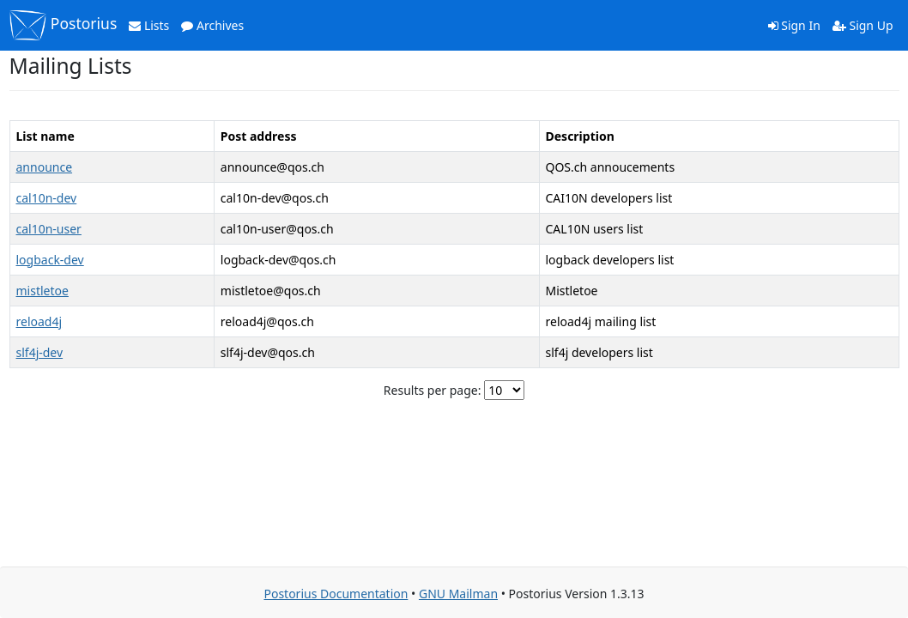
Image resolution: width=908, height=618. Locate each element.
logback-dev (50, 259)
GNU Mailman (458, 593)
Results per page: (432, 390)
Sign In (794, 25)
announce (44, 167)
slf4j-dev (40, 352)
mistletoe (42, 290)
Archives (212, 25)
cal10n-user (49, 229)
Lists (149, 25)
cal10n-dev (46, 198)
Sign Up (862, 25)
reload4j (39, 321)
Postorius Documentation (335, 593)
